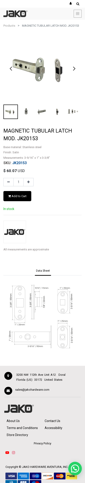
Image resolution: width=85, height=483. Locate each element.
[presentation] (10, 68)
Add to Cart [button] (17, 196)
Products (9, 25)
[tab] (43, 271)
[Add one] (28, 182)
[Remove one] (8, 182)
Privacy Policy (42, 443)
